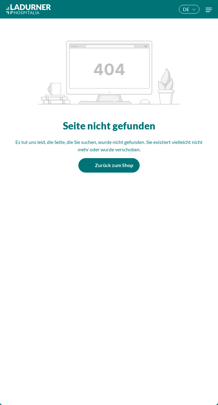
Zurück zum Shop (114, 165)
